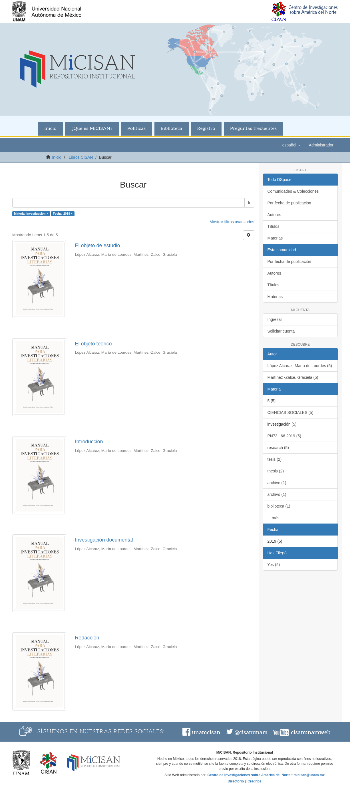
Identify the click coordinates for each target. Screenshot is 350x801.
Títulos (273, 226)
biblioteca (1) (278, 506)
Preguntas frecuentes (253, 128)
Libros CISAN (81, 157)
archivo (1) (276, 494)
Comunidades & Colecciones (293, 191)
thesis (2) (275, 471)
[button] (291, 145)
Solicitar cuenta (281, 331)
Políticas (136, 128)
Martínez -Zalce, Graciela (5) (292, 377)
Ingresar (274, 319)
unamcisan (206, 732)
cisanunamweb (310, 732)
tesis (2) (274, 459)
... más (273, 518)
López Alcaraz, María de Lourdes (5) (299, 365)
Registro (206, 128)
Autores (274, 214)
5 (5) (271, 401)
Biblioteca (171, 128)
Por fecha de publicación (289, 203)
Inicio (50, 128)
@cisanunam (251, 732)
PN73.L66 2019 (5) (284, 436)
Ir (249, 202)
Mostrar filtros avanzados (232, 222)
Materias (275, 238)
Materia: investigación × (31, 213)
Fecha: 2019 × (63, 213)
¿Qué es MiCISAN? (91, 128)
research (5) (278, 447)
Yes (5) (273, 564)
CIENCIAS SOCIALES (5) (290, 412)
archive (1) (276, 482)
